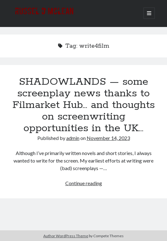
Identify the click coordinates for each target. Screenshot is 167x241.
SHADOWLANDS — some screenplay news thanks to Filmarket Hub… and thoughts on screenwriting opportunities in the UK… (84, 105)
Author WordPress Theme (65, 235)
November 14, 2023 (108, 138)
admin (72, 138)
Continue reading (83, 183)
